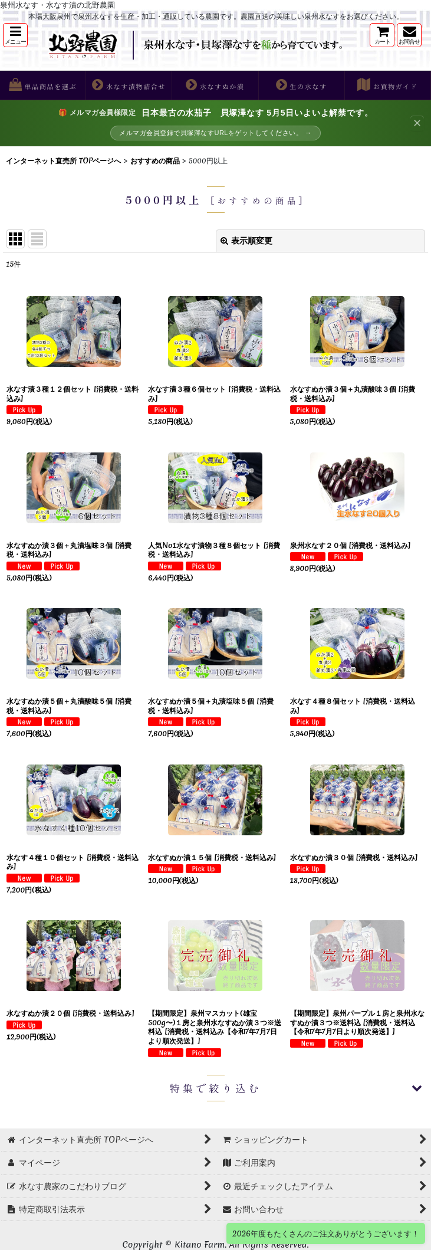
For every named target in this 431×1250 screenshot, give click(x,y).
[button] (15, 35)
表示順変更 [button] (246, 241)
